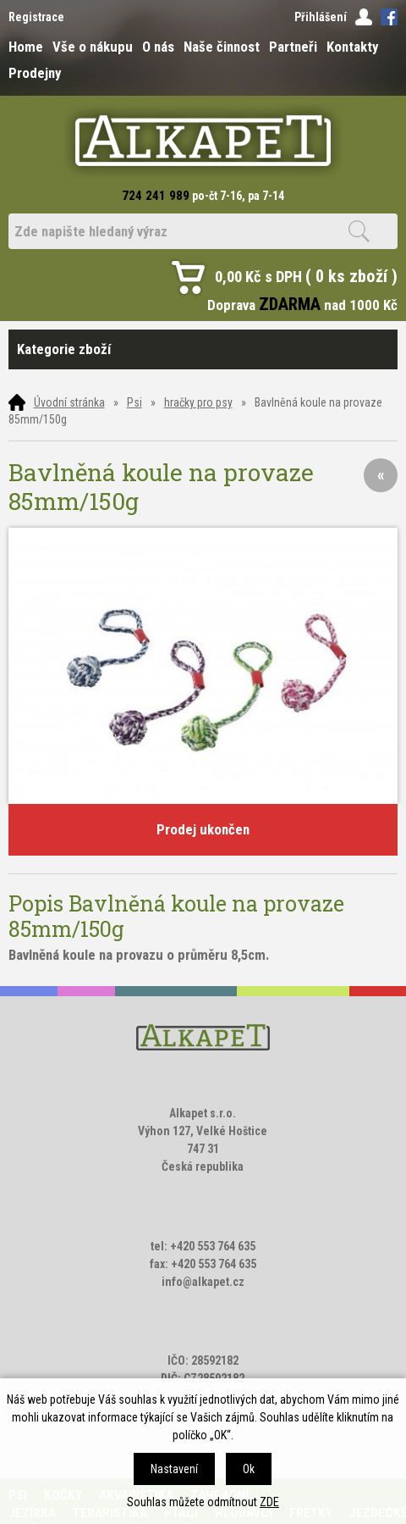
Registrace (36, 17)
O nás (158, 46)
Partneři (293, 46)
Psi (134, 402)
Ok (249, 1469)
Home (25, 46)
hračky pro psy (198, 402)
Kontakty (352, 46)
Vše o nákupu (92, 46)
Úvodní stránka (69, 402)
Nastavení (174, 1469)
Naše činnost (222, 46)
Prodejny (34, 72)
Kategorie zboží (203, 349)
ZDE (269, 1502)
